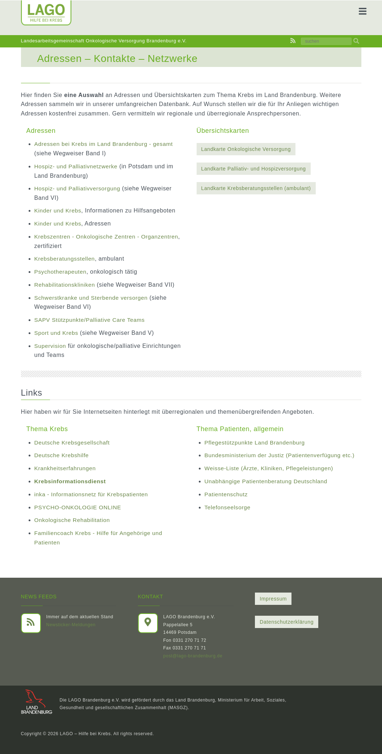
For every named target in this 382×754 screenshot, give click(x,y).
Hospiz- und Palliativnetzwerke (77, 166)
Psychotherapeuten (61, 271)
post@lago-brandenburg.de (192, 654)
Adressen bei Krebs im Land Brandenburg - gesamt (105, 144)
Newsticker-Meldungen (70, 623)
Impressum (273, 597)
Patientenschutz (227, 502)
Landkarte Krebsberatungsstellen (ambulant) (256, 188)
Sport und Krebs (57, 332)
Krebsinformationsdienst (71, 480)
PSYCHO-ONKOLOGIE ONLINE (79, 506)
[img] (356, 41)
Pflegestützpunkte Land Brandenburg (256, 441)
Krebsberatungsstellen (65, 258)
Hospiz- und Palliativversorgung (78, 188)
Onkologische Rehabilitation (73, 519)
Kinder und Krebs (58, 210)
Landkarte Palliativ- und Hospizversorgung (253, 169)
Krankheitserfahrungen (66, 467)
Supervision (50, 345)
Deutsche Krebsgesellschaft (73, 441)
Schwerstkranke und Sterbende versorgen (92, 297)
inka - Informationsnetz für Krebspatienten (93, 493)
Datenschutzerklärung (287, 620)
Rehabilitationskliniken (65, 284)
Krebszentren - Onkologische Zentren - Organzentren (108, 236)
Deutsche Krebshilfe (62, 454)
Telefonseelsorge (228, 515)
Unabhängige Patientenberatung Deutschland (268, 489)
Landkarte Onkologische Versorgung (246, 149)
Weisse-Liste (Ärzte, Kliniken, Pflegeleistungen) (271, 476)
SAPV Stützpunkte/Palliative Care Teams (91, 319)
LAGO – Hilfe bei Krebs (85, 732)
